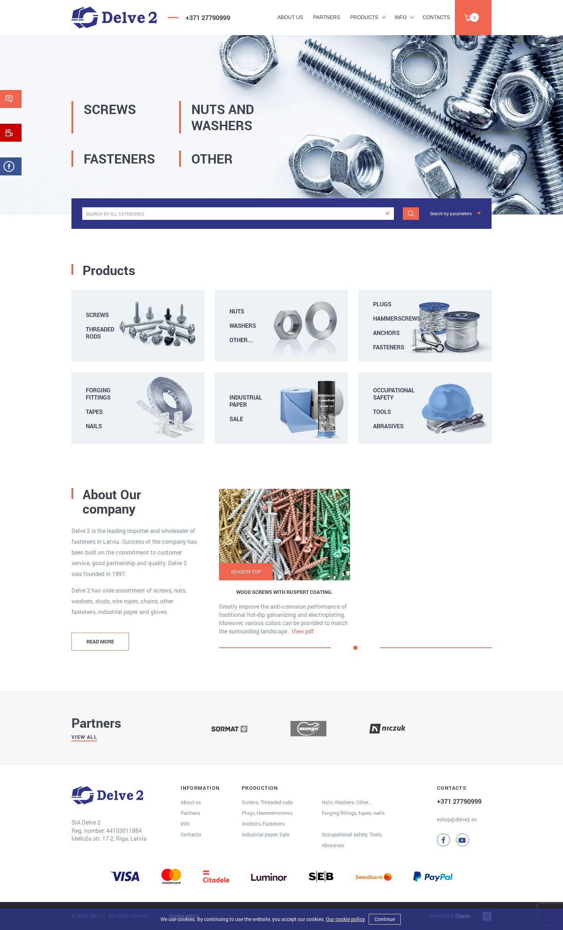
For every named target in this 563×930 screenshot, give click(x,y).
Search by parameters (451, 213)
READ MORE (100, 641)
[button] (355, 648)
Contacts (436, 17)
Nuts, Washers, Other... (347, 802)
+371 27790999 (208, 17)
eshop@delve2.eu (457, 819)
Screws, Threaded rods (267, 802)
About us (290, 17)
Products (364, 17)
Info (400, 17)
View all (84, 736)
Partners (326, 17)
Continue (384, 919)
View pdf (303, 631)
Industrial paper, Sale (265, 834)
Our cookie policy (345, 919)
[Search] (411, 213)
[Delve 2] (114, 17)
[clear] (387, 213)
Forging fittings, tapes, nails (353, 812)
